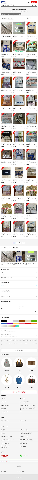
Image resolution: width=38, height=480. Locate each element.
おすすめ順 (10, 18)
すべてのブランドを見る (19, 392)
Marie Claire (19, 285)
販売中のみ (4, 18)
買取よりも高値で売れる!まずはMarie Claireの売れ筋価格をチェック (19, 335)
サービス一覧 (3, 471)
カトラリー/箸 (18, 14)
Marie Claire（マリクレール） (7, 14)
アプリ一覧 (22, 471)
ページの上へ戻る (19, 350)
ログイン (28, 2)
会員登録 (34, 2)
